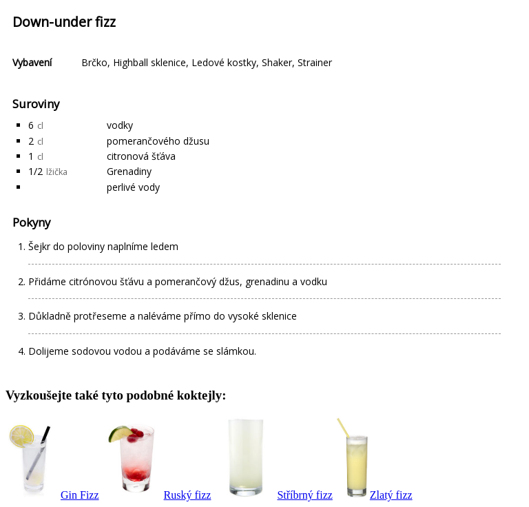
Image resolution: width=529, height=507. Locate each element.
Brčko (94, 62)
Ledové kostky (223, 62)
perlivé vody (133, 187)
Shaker (277, 62)
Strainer (315, 62)
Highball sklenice (149, 62)
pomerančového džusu (158, 140)
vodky (120, 125)
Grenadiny (129, 171)
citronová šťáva (141, 156)
